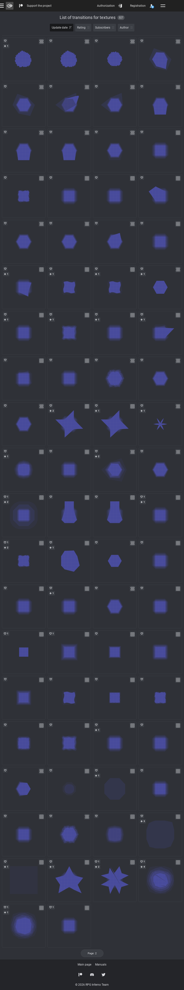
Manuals (100, 964)
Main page (84, 964)
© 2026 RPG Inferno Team (92, 984)
